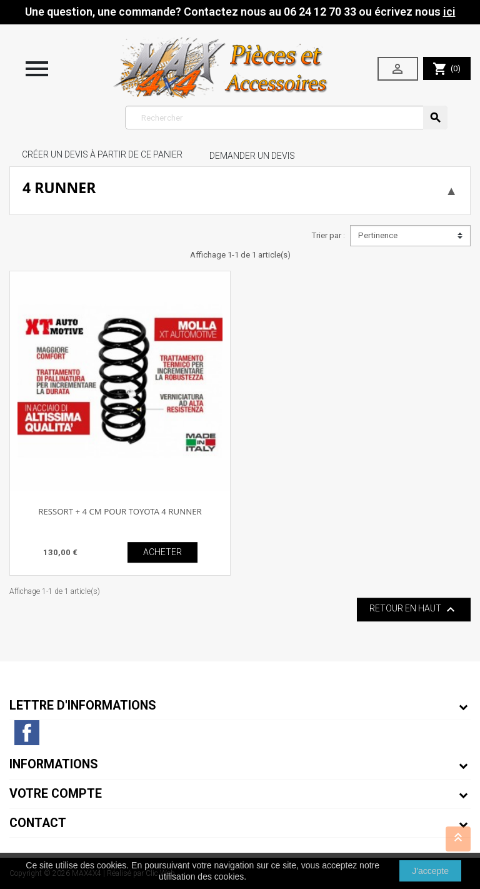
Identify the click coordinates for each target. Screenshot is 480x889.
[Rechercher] (286, 117)
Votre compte (55, 793)
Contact (37, 823)
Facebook (26, 732)
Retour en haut (413, 609)
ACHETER (162, 552)
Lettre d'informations (82, 705)
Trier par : (328, 235)
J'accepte (430, 871)
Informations (53, 764)
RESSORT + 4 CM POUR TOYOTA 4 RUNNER (120, 511)
